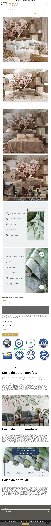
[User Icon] (44, 4)
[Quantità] (8, 330)
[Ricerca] (23, 9)
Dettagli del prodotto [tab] (20, 367)
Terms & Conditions (30, 521)
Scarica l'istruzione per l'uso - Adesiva (11, 500)
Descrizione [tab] (7, 367)
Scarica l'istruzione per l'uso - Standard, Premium (13, 498)
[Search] (40, 9)
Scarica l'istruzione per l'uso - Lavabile (11, 501)
